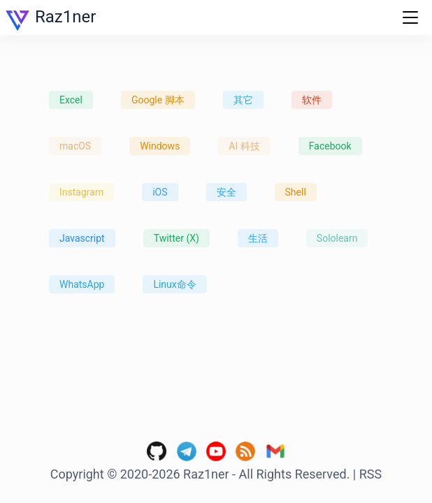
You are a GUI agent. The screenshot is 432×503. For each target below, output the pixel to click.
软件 (312, 99)
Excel (70, 99)
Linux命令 (174, 284)
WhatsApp (81, 284)
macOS (75, 146)
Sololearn (337, 238)
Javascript (82, 238)
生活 (258, 238)
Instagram (81, 192)
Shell (295, 192)
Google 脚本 (158, 99)
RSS (370, 474)
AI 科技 (244, 146)
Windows (160, 146)
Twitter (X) (176, 238)
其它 (243, 99)
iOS (159, 192)
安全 (226, 192)
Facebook (330, 146)
